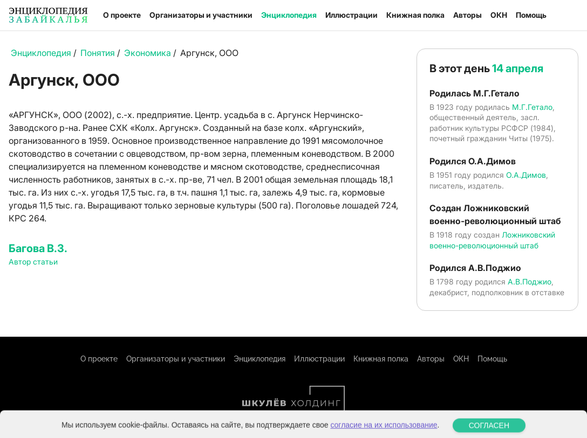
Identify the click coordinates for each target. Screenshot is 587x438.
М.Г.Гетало (532, 107)
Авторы (467, 14)
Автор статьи (33, 261)
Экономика (147, 52)
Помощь (531, 14)
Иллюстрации (351, 14)
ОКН (498, 14)
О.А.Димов (526, 174)
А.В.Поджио (529, 281)
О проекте (122, 14)
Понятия (97, 52)
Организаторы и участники (200, 14)
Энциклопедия (289, 14)
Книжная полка (415, 14)
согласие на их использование (383, 431)
